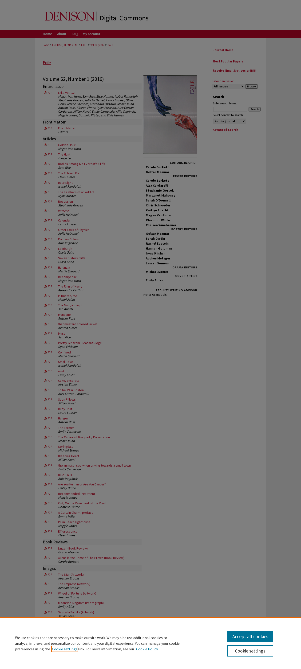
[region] (150, 643)
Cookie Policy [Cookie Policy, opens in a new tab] (147, 649)
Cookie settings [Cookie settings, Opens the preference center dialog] (250, 651)
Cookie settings (64, 649)
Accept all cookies (250, 636)
